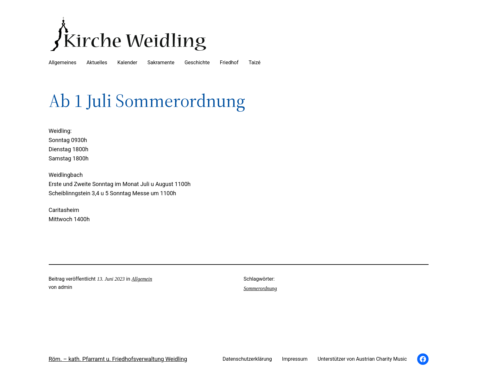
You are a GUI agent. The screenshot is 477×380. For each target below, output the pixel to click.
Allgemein (142, 279)
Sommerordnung (260, 288)
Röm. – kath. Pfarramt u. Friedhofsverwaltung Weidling (118, 359)
